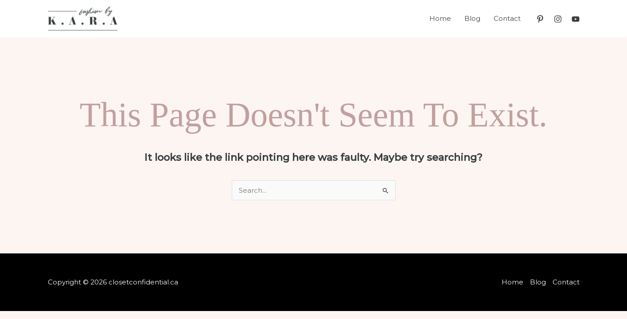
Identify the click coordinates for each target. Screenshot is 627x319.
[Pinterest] (540, 19)
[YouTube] (576, 19)
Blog (472, 18)
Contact (507, 18)
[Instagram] (558, 19)
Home (440, 18)
